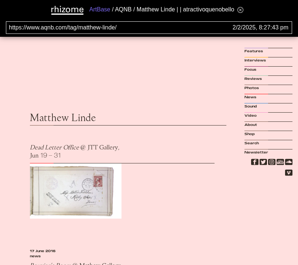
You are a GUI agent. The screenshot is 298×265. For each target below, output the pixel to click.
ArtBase (99, 9)
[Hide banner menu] (240, 9)
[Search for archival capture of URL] (149, 27)
